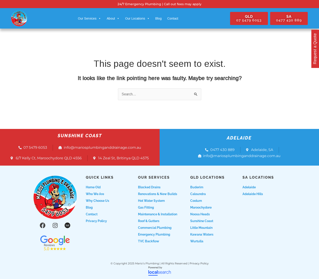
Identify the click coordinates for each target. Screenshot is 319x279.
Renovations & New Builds (157, 194)
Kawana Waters (201, 234)
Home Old (93, 187)
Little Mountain (201, 228)
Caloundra (198, 194)
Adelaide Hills (252, 194)
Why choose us (97, 200)
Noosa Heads (200, 214)
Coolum (196, 200)
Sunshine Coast (201, 221)
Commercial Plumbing (155, 228)
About (113, 18)
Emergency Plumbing (154, 234)
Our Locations (137, 18)
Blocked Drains (149, 187)
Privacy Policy (96, 221)
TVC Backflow (148, 241)
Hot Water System (151, 200)
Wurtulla (196, 241)
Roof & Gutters (148, 221)
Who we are (95, 194)
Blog (158, 18)
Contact (172, 18)
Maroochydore (201, 207)
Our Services (89, 18)
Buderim (196, 187)
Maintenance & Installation (157, 214)
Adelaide (249, 187)
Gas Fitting (146, 207)
